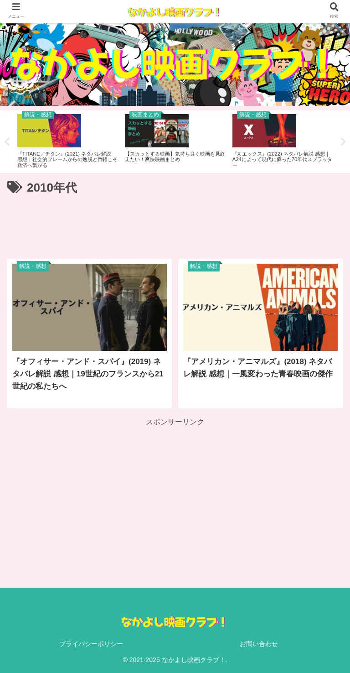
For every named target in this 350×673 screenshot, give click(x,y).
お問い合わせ (259, 643)
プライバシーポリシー (91, 643)
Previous (6, 141)
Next (343, 141)
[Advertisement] (175, 223)
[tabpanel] (67, 140)
